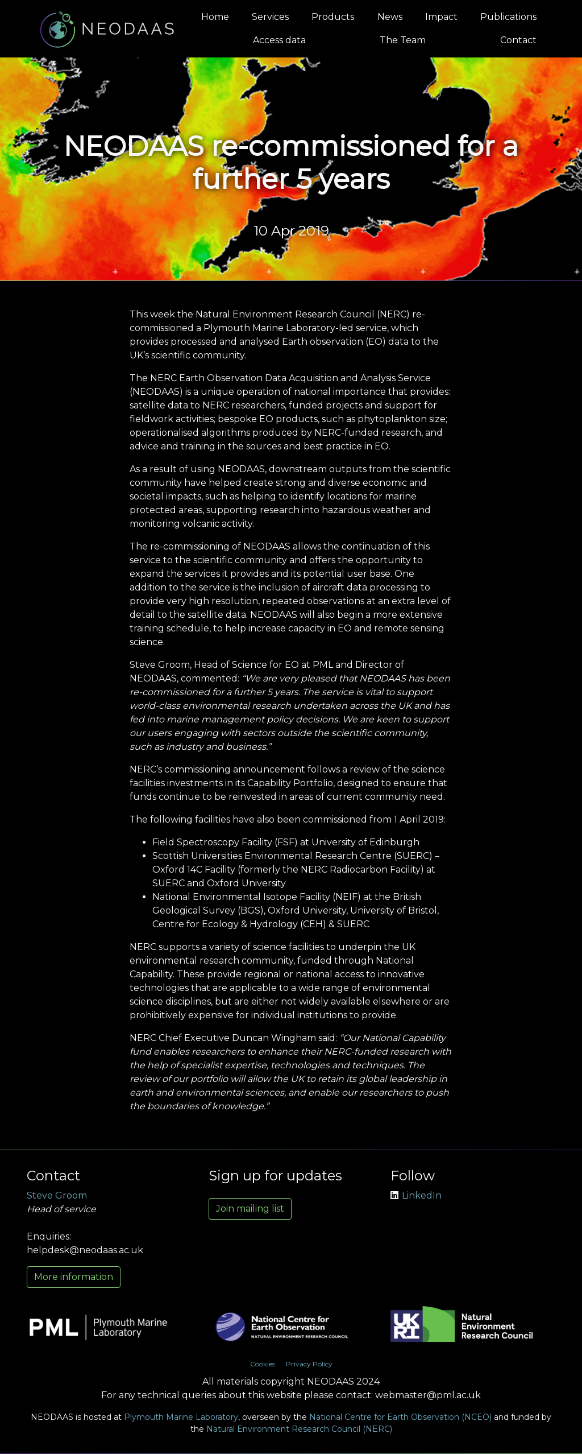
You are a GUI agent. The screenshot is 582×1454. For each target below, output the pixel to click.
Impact (441, 16)
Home (215, 16)
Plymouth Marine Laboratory (181, 1417)
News (389, 16)
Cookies (262, 1364)
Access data (279, 40)
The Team (403, 40)
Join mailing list (250, 1208)
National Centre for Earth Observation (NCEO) (400, 1417)
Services (270, 16)
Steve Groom (57, 1195)
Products (332, 16)
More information (73, 1276)
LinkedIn (416, 1195)
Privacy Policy (309, 1364)
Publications (508, 16)
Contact (518, 40)
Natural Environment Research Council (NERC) (299, 1429)
